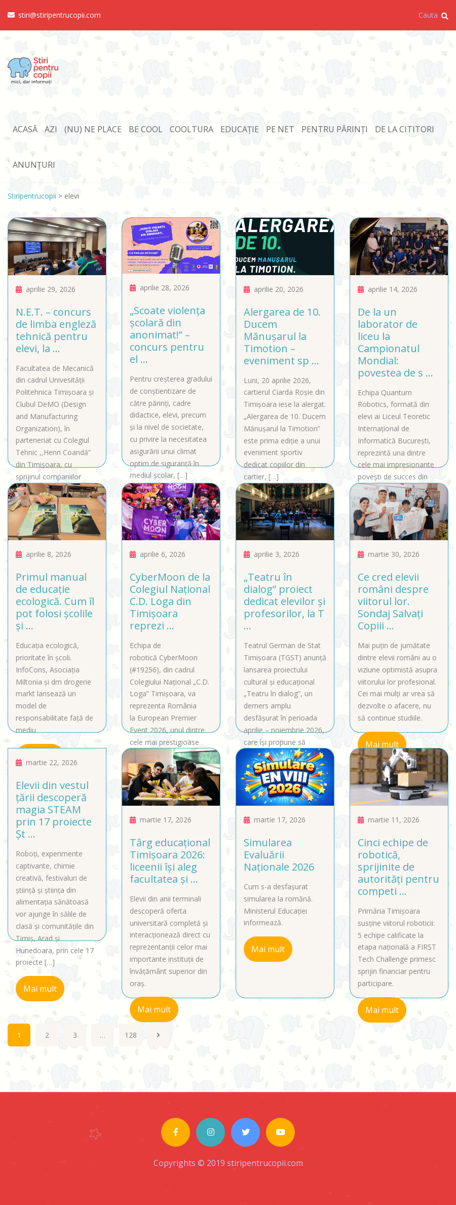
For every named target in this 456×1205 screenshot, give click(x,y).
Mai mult (382, 744)
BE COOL (146, 129)
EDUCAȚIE (239, 129)
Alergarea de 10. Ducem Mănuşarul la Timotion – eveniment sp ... (282, 336)
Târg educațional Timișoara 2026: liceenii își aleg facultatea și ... (170, 861)
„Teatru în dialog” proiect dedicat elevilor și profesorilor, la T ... (284, 601)
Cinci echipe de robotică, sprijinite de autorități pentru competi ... (398, 867)
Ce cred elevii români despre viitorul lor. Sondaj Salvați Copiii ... (393, 601)
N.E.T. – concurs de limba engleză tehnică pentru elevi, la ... (56, 330)
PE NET (280, 129)
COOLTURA (191, 129)
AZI (51, 129)
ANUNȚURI (34, 164)
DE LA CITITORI (404, 129)
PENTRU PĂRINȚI (334, 129)
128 (131, 1035)
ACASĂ (25, 129)
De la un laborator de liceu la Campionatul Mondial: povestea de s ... (395, 342)
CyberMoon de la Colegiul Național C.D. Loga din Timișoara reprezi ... (170, 601)
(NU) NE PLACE (93, 129)
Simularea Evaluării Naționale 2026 (279, 855)
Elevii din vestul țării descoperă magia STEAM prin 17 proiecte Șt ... (54, 809)
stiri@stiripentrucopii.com (54, 15)
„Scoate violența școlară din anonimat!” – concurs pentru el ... (167, 335)
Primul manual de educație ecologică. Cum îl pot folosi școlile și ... (55, 601)
